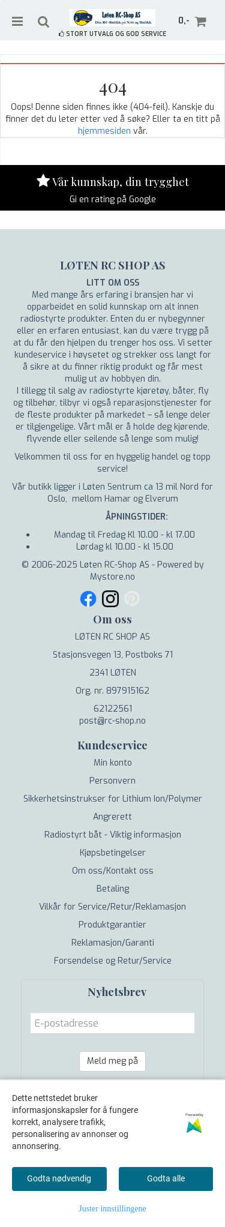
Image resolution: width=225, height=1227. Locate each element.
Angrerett (112, 817)
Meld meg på (112, 1061)
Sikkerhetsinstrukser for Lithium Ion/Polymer (112, 799)
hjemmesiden (104, 131)
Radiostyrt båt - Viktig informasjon (112, 835)
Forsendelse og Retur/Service (113, 961)
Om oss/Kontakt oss (113, 871)
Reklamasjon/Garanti (112, 943)
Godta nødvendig (59, 1178)
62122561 (113, 709)
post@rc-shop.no (112, 721)
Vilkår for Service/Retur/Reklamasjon (112, 907)
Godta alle (166, 1178)
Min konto (113, 763)
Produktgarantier (112, 925)
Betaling (113, 889)
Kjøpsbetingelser (113, 853)
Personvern (112, 781)
